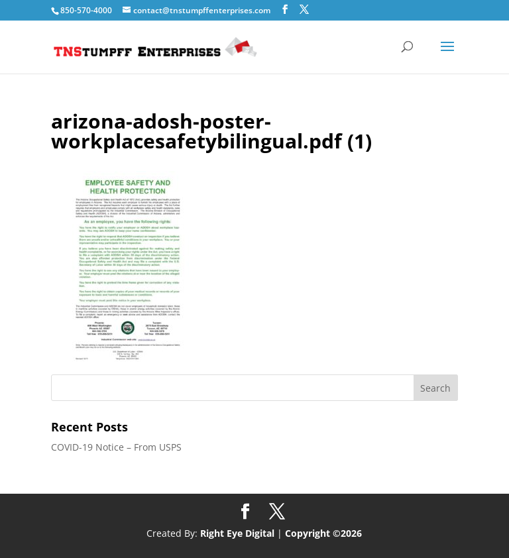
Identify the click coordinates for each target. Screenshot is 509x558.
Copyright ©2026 (323, 533)
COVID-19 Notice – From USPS (116, 447)
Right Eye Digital (237, 533)
